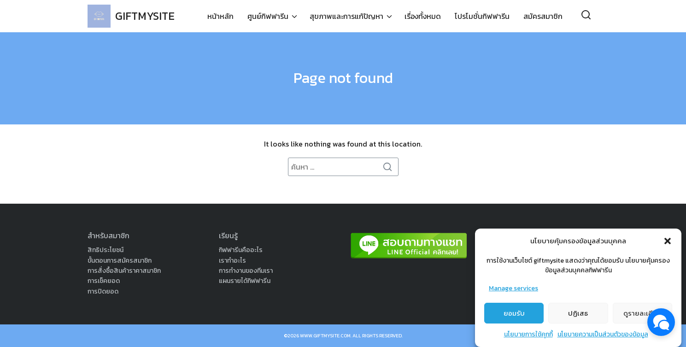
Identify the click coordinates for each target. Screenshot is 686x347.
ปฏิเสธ (578, 313)
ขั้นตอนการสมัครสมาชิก (120, 260)
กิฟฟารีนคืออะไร (241, 250)
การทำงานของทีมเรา (246, 271)
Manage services (513, 288)
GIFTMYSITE (145, 16)
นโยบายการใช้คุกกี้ (528, 334)
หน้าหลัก (220, 16)
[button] (667, 241)
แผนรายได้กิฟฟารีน (244, 281)
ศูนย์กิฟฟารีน (267, 16)
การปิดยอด (103, 291)
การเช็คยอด (104, 281)
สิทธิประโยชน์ (105, 250)
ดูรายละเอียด (642, 313)
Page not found (343, 78)
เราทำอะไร (232, 260)
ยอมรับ (514, 313)
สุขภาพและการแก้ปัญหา (346, 16)
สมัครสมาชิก (543, 16)
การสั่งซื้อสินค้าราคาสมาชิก (124, 271)
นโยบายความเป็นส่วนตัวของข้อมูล (602, 334)
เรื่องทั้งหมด (423, 16)
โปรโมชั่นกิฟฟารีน (482, 16)
